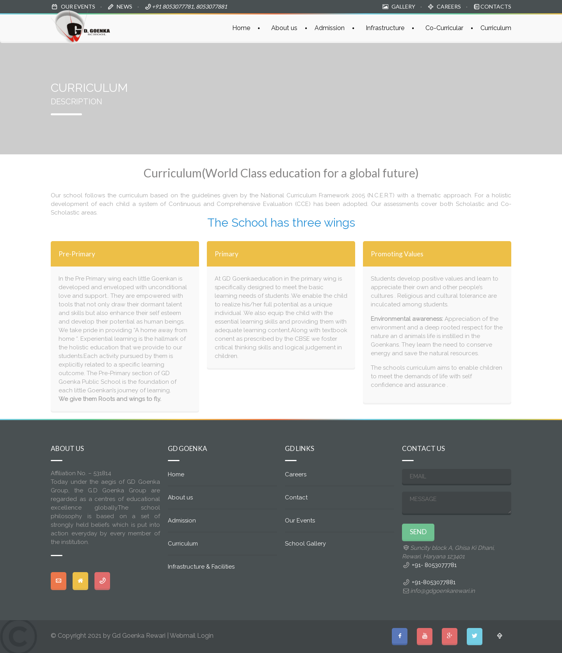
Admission (330, 27)
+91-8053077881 (433, 582)
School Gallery (305, 543)
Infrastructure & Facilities (201, 566)
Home (241, 27)
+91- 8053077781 (434, 565)
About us (284, 27)
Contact (296, 497)
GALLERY (403, 6)
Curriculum (495, 27)
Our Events (300, 520)
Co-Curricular (444, 27)
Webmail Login (191, 635)
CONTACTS (495, 6)
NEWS (124, 6)
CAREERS (449, 6)
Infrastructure (385, 27)
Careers (295, 474)
